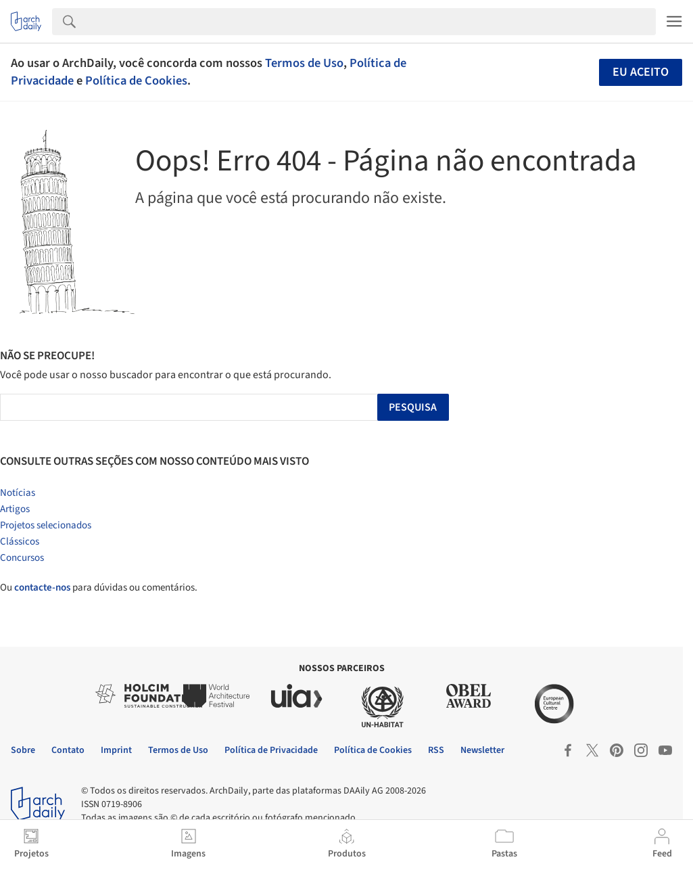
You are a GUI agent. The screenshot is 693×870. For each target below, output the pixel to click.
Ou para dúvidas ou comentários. (98, 587)
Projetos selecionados (45, 525)
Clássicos (19, 541)
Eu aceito (641, 72)
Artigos (15, 509)
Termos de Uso (304, 63)
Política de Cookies (136, 80)
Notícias (17, 493)
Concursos (22, 558)
